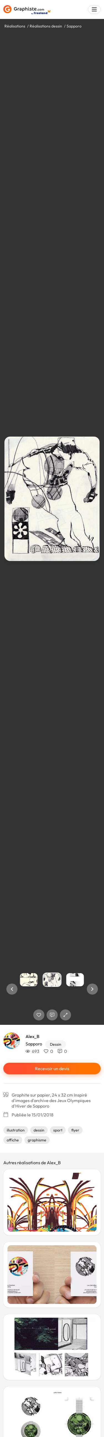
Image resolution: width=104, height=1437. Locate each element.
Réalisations (14, 26)
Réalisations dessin (46, 26)
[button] (11, 989)
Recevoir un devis (52, 1068)
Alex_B (32, 1036)
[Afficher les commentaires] (52, 1014)
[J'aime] (38, 1014)
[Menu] (94, 9)
